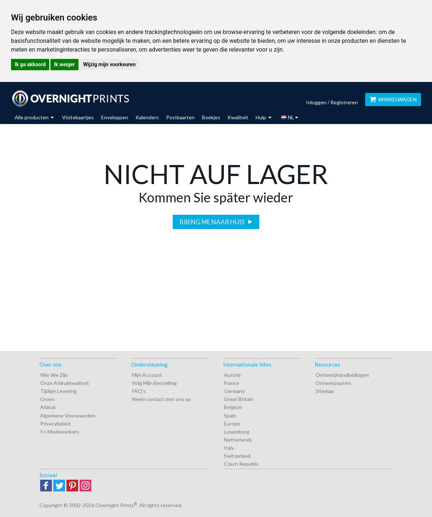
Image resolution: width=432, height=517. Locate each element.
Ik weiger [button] (64, 64)
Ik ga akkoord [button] (30, 64)
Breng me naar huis (212, 222)
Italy (229, 448)
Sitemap (325, 391)
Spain (230, 415)
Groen (47, 399)
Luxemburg (236, 431)
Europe (232, 423)
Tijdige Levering (58, 391)
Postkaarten (180, 117)
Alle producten (34, 117)
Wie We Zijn (54, 375)
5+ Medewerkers (59, 431)
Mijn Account (147, 375)
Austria (232, 375)
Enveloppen (114, 117)
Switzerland (237, 456)
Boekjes (211, 117)
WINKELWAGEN (393, 99)
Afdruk (48, 407)
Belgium (233, 407)
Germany (234, 391)
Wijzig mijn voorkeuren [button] (109, 64)
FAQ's (139, 391)
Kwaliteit (238, 117)
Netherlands (238, 440)
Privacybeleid (55, 423)
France (231, 383)
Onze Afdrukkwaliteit (64, 383)
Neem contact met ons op (161, 399)
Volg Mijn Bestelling (154, 383)
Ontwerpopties (333, 383)
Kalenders (147, 117)
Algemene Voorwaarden (67, 415)
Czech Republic (241, 464)
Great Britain (238, 399)
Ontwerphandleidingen (342, 375)
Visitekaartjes (78, 117)
